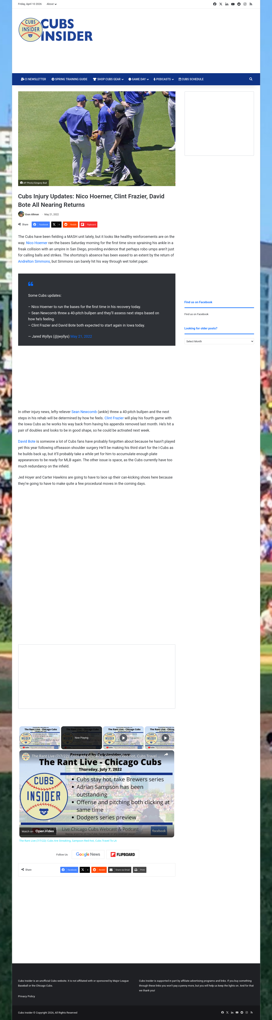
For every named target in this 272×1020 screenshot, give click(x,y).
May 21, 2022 (81, 336)
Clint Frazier (114, 418)
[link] (26, 757)
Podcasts (162, 79)
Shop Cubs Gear (107, 79)
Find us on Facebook (196, 314)
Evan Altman (32, 214)
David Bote (26, 441)
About (50, 3)
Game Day (137, 79)
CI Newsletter (33, 79)
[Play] (123, 738)
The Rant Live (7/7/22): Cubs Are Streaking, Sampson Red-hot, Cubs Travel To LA (96, 756)
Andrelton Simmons (34, 261)
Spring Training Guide (69, 79)
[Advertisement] (176, 41)
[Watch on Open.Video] (37, 831)
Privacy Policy (26, 996)
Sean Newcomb (84, 412)
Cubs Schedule (191, 79)
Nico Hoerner (36, 243)
